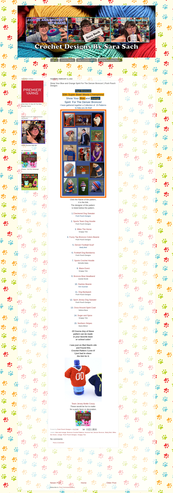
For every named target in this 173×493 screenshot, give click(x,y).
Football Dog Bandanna (84, 253)
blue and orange (60, 432)
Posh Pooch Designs (70, 435)
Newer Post (55, 483)
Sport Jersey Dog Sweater (84, 300)
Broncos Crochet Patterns (75, 432)
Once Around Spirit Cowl (85, 308)
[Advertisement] (86, 70)
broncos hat (89, 432)
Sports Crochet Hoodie (84, 260)
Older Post (111, 483)
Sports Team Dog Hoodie (84, 221)
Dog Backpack (84, 292)
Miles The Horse (84, 229)
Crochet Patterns (67, 60)
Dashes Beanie (85, 284)
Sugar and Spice (84, 315)
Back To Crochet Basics (86, 60)
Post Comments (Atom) (67, 487)
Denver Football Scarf (84, 245)
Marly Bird (108, 432)
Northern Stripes (85, 323)
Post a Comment (58, 442)
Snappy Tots (82, 435)
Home (54, 60)
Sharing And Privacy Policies (109, 60)
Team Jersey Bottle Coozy (83, 404)
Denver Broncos (99, 432)
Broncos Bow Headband (84, 276)
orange (59, 435)
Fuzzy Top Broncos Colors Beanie (84, 237)
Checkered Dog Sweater (84, 213)
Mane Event (84, 268)
